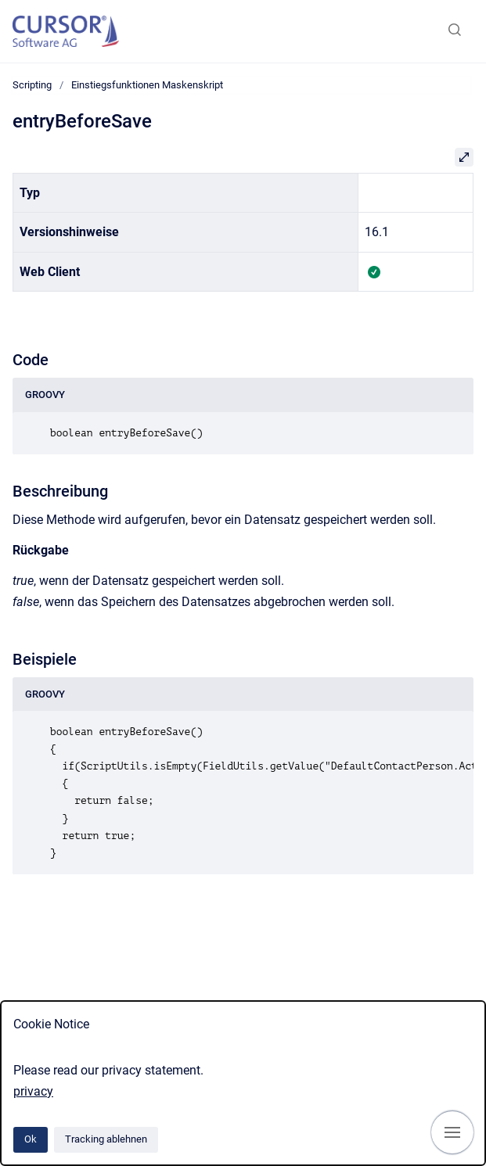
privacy (33, 1091)
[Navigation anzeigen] (452, 1132)
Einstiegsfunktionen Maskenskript (147, 85)
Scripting (32, 85)
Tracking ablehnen (106, 1139)
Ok (30, 1139)
